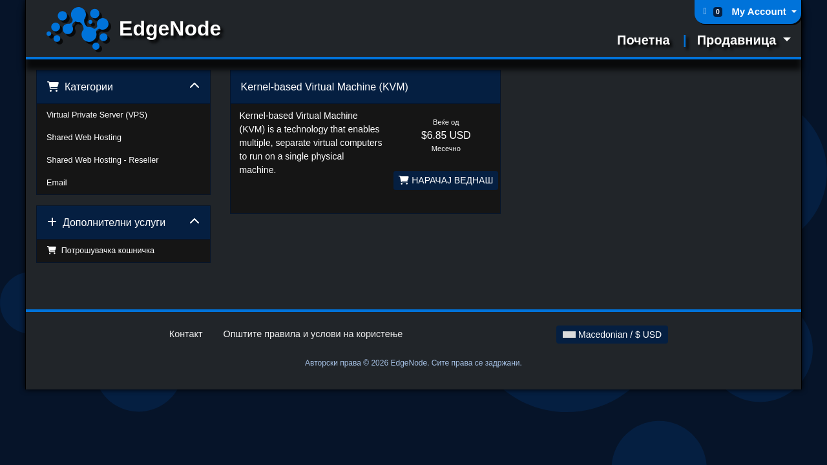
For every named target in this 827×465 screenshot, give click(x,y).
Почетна (643, 40)
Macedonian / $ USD (612, 334)
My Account (760, 11)
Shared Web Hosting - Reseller (102, 160)
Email (57, 182)
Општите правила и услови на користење (313, 334)
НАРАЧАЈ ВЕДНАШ (446, 180)
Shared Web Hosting (84, 137)
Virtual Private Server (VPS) (97, 114)
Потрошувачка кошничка (100, 250)
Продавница (738, 40)
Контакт (186, 334)
